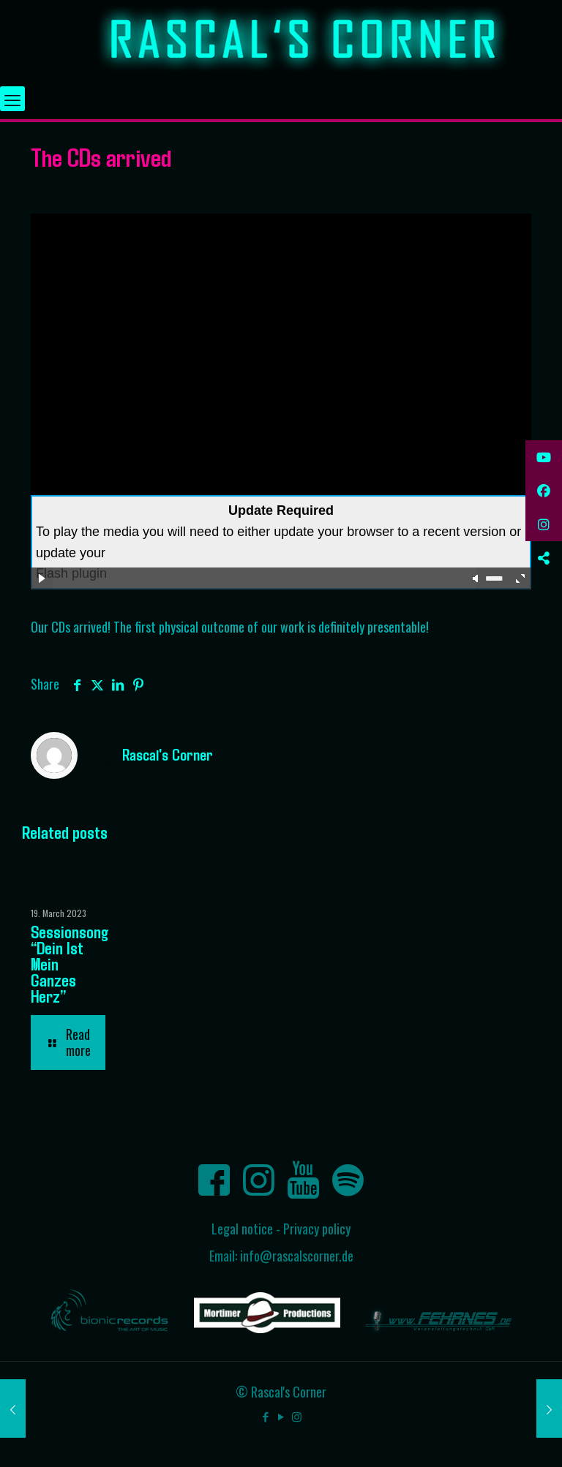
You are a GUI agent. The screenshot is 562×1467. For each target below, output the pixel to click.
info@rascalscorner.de (296, 1255)
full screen (520, 578)
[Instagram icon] (296, 1416)
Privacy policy (317, 1228)
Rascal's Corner (167, 753)
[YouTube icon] (281, 1416)
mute (476, 578)
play (42, 578)
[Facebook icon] (266, 1416)
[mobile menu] (12, 98)
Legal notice (242, 1228)
